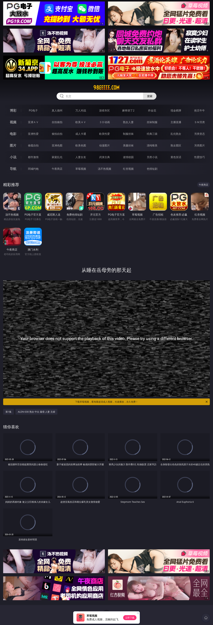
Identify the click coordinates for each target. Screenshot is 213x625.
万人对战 (80, 110)
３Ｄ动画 (104, 122)
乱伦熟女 (176, 134)
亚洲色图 (57, 145)
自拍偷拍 (57, 122)
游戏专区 (104, 110)
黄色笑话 (176, 157)
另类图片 (199, 145)
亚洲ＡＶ (33, 122)
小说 (13, 157)
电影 (13, 133)
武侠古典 (104, 157)
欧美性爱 (104, 134)
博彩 (13, 110)
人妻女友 (80, 157)
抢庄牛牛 (199, 110)
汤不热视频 (104, 169)
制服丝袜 (128, 134)
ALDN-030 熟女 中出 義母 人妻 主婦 (36, 411)
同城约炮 (33, 169)
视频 (13, 122)
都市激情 (33, 157)
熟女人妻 (128, 122)
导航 (13, 168)
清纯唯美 (152, 145)
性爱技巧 (199, 157)
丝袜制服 (152, 122)
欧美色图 (80, 145)
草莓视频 (80, 169)
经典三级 (152, 134)
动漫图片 (104, 145)
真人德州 (57, 110)
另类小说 (152, 157)
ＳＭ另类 (199, 122)
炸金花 (152, 110)
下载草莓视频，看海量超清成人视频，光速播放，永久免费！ (141, 402)
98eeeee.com (106, 87)
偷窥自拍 (33, 145)
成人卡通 (80, 134)
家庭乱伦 (57, 157)
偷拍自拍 (57, 134)
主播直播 (176, 122)
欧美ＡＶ (80, 122)
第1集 (8, 411)
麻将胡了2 (128, 110)
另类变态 (199, 134)
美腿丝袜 (128, 145)
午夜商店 (57, 169)
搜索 (149, 96)
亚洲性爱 (33, 134)
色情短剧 (152, 169)
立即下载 (129, 617)
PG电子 (33, 110)
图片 (13, 145)
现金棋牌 (176, 110)
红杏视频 (128, 169)
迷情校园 (128, 157)
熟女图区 (176, 145)
